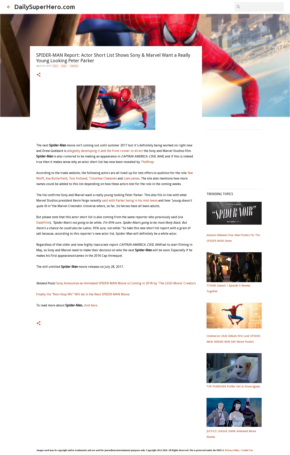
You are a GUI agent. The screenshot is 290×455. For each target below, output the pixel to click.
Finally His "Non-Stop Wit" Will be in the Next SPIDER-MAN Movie (83, 294)
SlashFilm (43, 222)
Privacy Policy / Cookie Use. (239, 450)
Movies (64, 66)
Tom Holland (78, 178)
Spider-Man (73, 66)
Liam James (132, 178)
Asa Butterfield (56, 178)
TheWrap (147, 162)
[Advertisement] (236, 157)
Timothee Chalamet (103, 178)
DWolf (55, 66)
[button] (38, 75)
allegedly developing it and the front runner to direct (105, 151)
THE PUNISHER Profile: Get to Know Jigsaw (233, 386)
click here (90, 305)
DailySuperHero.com (44, 6)
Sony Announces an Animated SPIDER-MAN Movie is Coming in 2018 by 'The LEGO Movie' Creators (126, 283)
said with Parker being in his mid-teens (130, 200)
